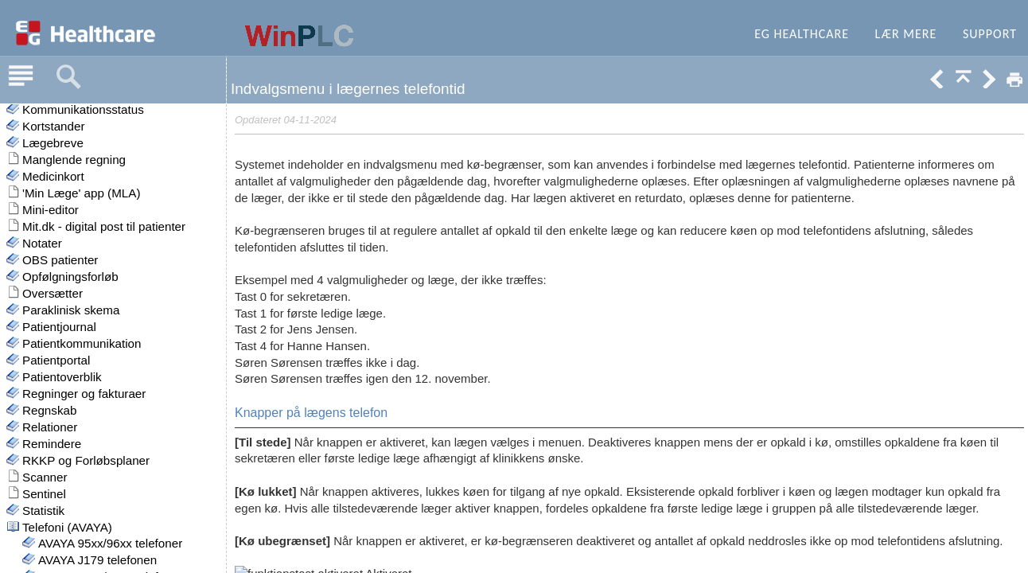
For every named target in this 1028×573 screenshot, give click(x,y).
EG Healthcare (801, 33)
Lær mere (906, 33)
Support (990, 33)
